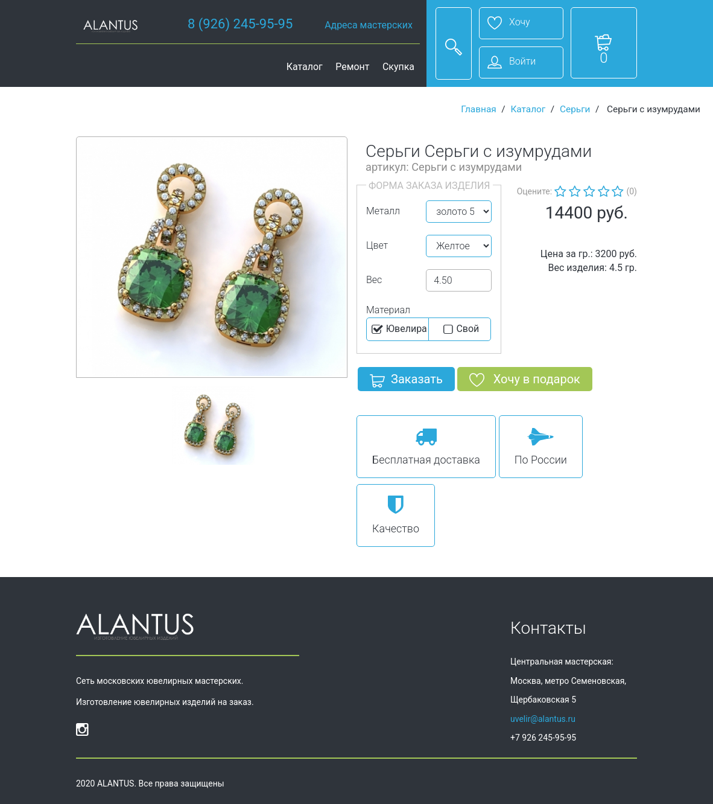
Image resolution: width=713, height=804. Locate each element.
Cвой (460, 329)
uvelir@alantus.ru (542, 719)
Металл (383, 211)
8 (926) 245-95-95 (240, 23)
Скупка (398, 66)
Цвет (377, 245)
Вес (374, 280)
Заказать (406, 381)
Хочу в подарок (524, 381)
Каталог (305, 66)
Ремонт (352, 66)
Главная (478, 109)
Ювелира (398, 329)
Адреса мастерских (369, 25)
